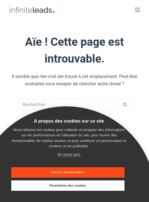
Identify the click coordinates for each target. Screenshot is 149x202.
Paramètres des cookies (68, 185)
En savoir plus (69, 154)
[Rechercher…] (68, 104)
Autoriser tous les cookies (67, 172)
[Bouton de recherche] (125, 104)
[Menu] (137, 9)
